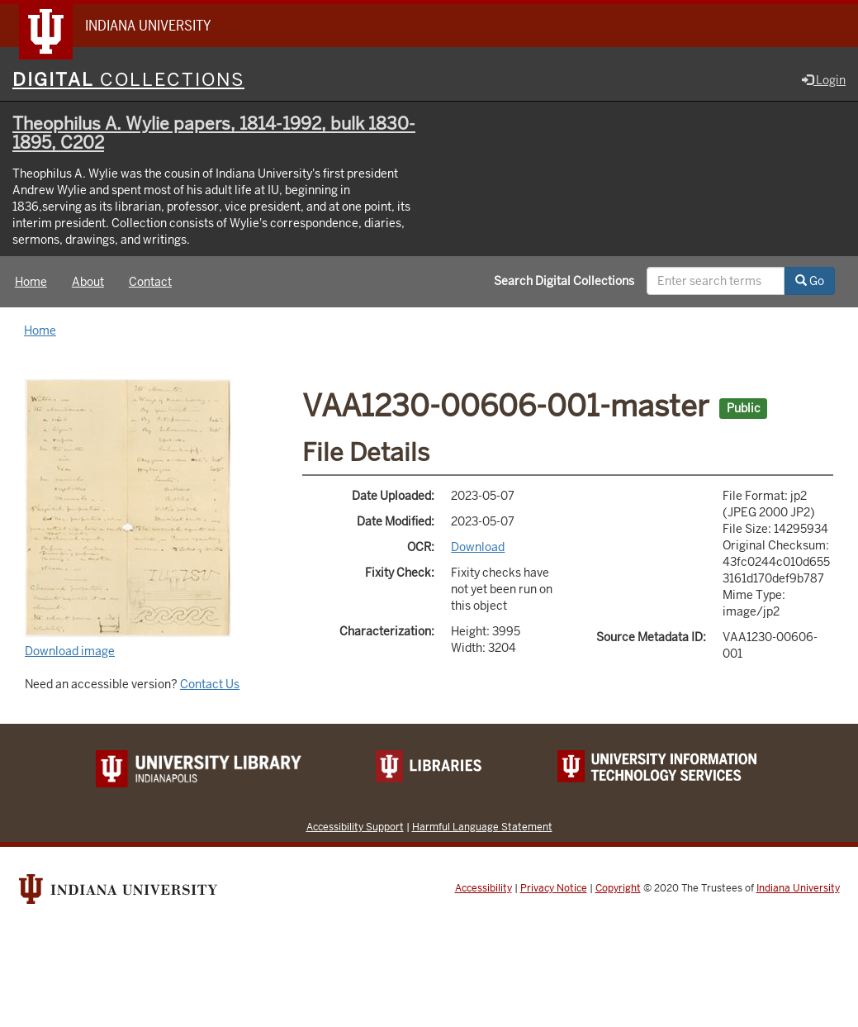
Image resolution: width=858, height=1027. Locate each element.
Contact (150, 281)
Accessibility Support (355, 826)
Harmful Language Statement (482, 826)
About (88, 281)
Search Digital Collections (564, 280)
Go (809, 280)
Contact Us (209, 684)
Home (31, 281)
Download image (70, 651)
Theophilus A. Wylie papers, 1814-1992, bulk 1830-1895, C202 (213, 133)
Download (478, 547)
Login (824, 80)
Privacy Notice (553, 888)
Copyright (618, 888)
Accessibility (483, 888)
